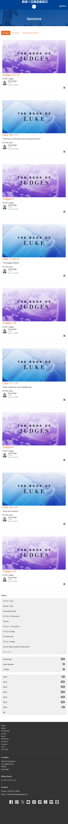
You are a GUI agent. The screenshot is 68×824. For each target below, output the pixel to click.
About (3, 728)
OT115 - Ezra (8, 601)
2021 (34, 702)
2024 (34, 687)
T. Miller (34, 669)
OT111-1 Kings (9, 642)
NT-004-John (8, 636)
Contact (4, 744)
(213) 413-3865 (13, 791)
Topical (5, 621)
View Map (5, 769)
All (4, 712)
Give (3, 747)
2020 (34, 707)
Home (3, 725)
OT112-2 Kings (9, 631)
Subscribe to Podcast (30, 33)
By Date (6, 33)
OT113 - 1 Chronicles (11, 626)
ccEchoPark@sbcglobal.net (17, 794)
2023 (34, 692)
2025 (34, 682)
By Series (15, 33)
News (3, 736)
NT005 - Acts (8, 606)
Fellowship (5, 731)
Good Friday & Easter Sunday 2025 (16, 647)
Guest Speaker (34, 664)
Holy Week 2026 (9, 611)
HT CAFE (4, 749)
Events (3, 733)
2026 (34, 677)
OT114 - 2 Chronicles (11, 616)
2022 (34, 697)
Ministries (5, 739)
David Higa (34, 659)
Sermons (4, 741)
